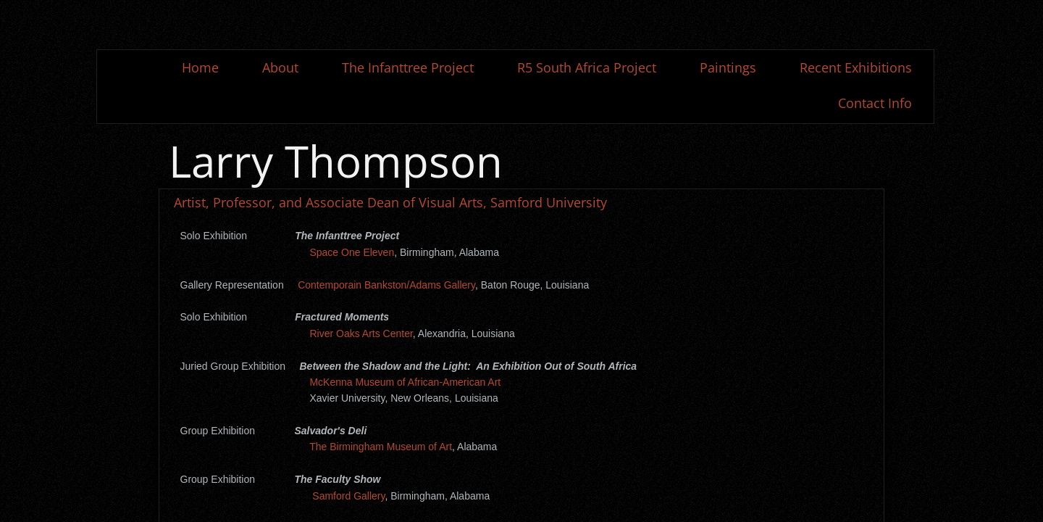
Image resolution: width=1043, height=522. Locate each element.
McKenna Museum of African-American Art (404, 382)
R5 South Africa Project (586, 67)
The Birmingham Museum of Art (380, 446)
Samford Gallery (348, 496)
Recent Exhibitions (856, 67)
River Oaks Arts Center (360, 333)
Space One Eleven (351, 252)
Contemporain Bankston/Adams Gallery (386, 285)
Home (200, 67)
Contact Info (875, 103)
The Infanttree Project (408, 67)
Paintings (728, 67)
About (280, 67)
